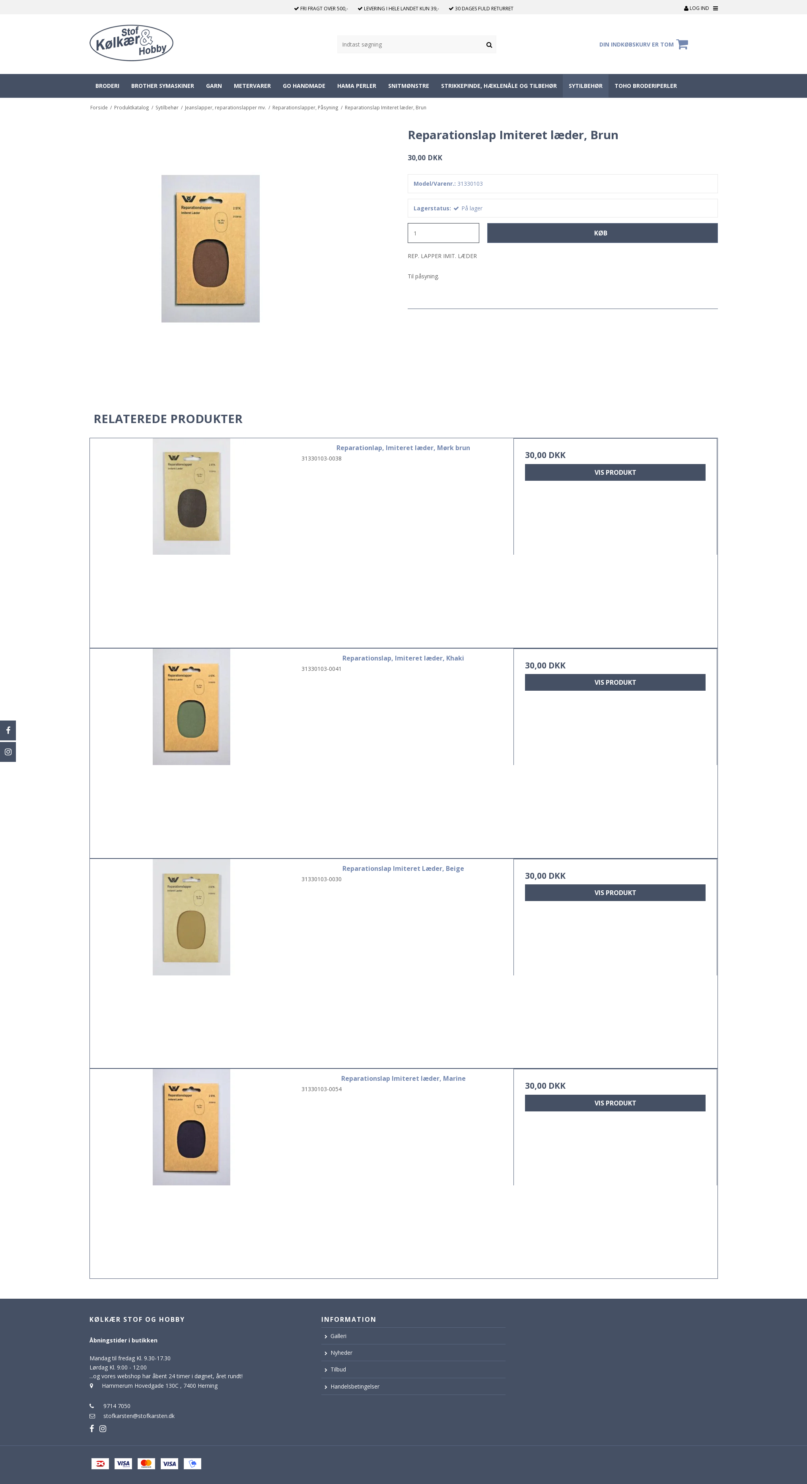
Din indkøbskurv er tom (644, 44)
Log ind (696, 8)
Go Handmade (304, 85)
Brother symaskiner (162, 85)
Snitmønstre (408, 85)
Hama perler (356, 85)
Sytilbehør (586, 85)
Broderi (107, 85)
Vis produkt (615, 472)
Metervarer (252, 85)
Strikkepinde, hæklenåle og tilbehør (499, 85)
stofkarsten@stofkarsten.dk (139, 1416)
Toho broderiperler (645, 85)
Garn (214, 85)
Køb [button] (600, 233)
